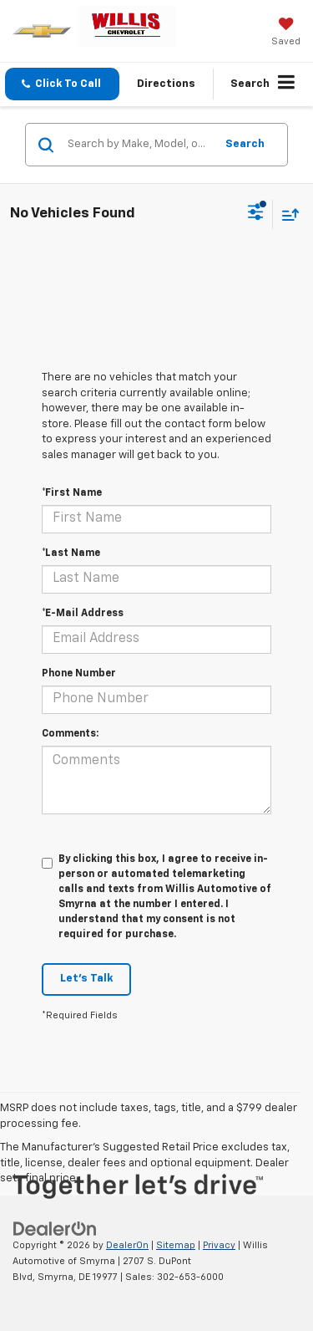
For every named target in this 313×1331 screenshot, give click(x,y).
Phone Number (79, 674)
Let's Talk (86, 978)
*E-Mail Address (83, 614)
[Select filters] (255, 214)
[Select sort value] (286, 214)
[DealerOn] (55, 1229)
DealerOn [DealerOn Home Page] (127, 1245)
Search (245, 144)
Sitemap (175, 1245)
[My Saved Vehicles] (285, 33)
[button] (62, 84)
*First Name (72, 493)
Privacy (219, 1245)
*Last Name (71, 553)
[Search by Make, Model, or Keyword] (138, 145)
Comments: (70, 734)
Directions (166, 84)
